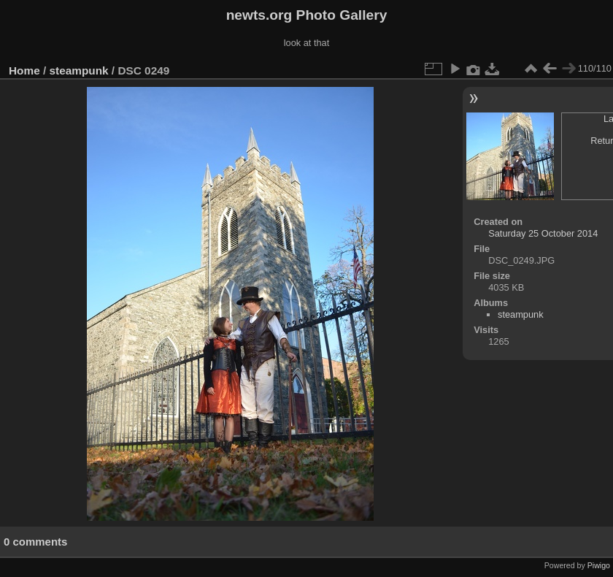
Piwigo (598, 565)
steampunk (79, 70)
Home (24, 70)
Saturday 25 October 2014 (543, 233)
